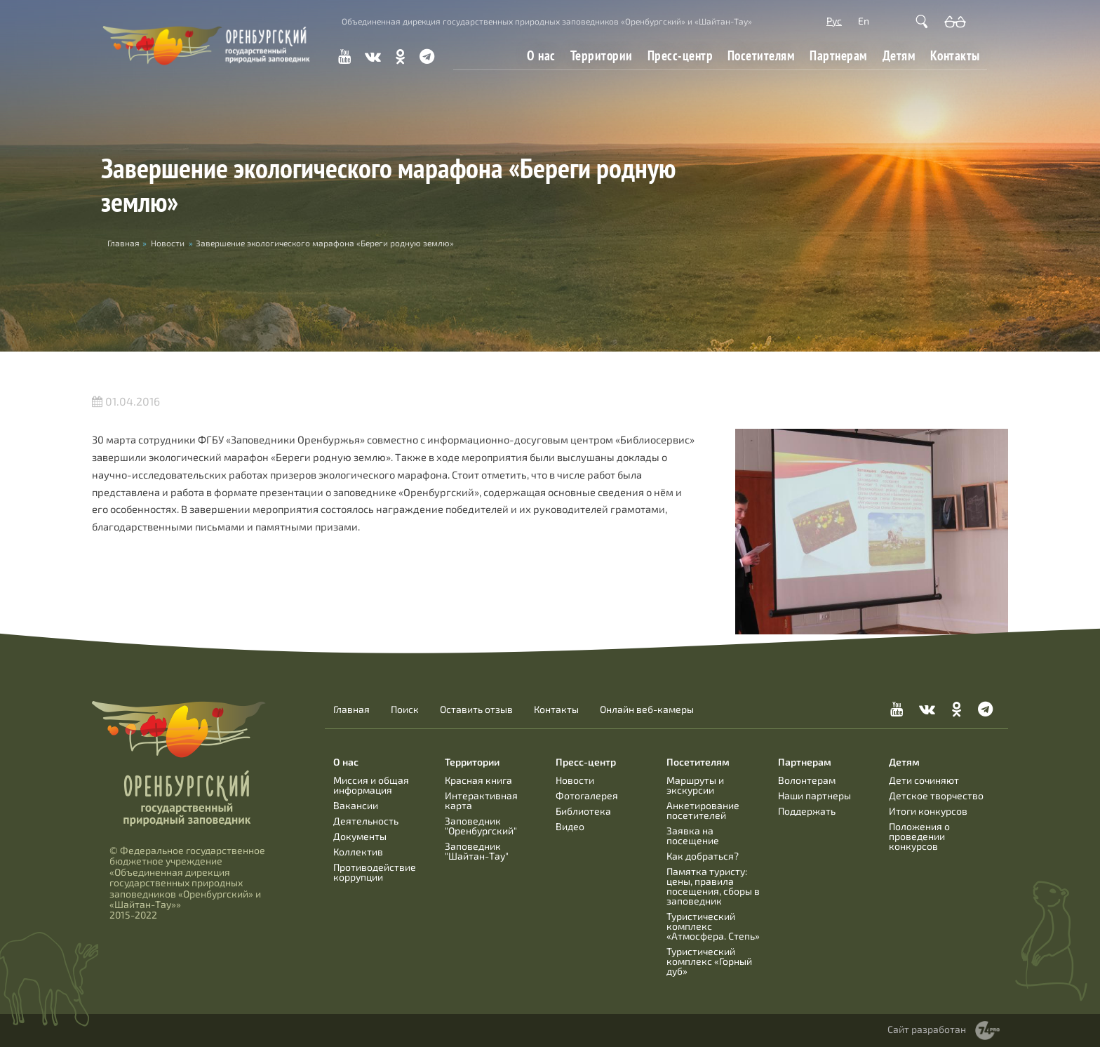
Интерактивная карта (481, 800)
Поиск (405, 709)
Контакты (955, 55)
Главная (351, 709)
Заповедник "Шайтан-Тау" (477, 851)
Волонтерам (807, 780)
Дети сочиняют (924, 780)
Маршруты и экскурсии (695, 785)
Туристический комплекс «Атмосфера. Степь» (713, 926)
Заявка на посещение (692, 835)
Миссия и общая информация (371, 785)
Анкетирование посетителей (702, 810)
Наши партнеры (814, 795)
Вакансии (355, 805)
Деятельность (365, 821)
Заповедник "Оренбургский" (481, 825)
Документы (360, 836)
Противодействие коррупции (374, 872)
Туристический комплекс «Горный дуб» (709, 961)
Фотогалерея (587, 795)
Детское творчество (936, 795)
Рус (834, 21)
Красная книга (478, 780)
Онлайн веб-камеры (647, 709)
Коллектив (358, 852)
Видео (570, 826)
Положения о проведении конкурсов (919, 836)
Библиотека (583, 811)
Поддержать (807, 811)
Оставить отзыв (476, 709)
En (863, 21)
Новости (168, 243)
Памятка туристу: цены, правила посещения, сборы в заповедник (713, 886)
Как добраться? (702, 856)
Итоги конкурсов (928, 811)
